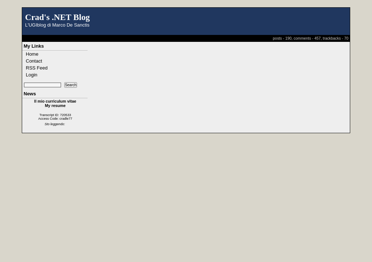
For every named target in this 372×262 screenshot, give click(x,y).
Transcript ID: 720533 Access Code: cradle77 (55, 116)
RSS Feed (37, 68)
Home (32, 54)
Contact (34, 61)
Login (31, 75)
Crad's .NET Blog (57, 17)
